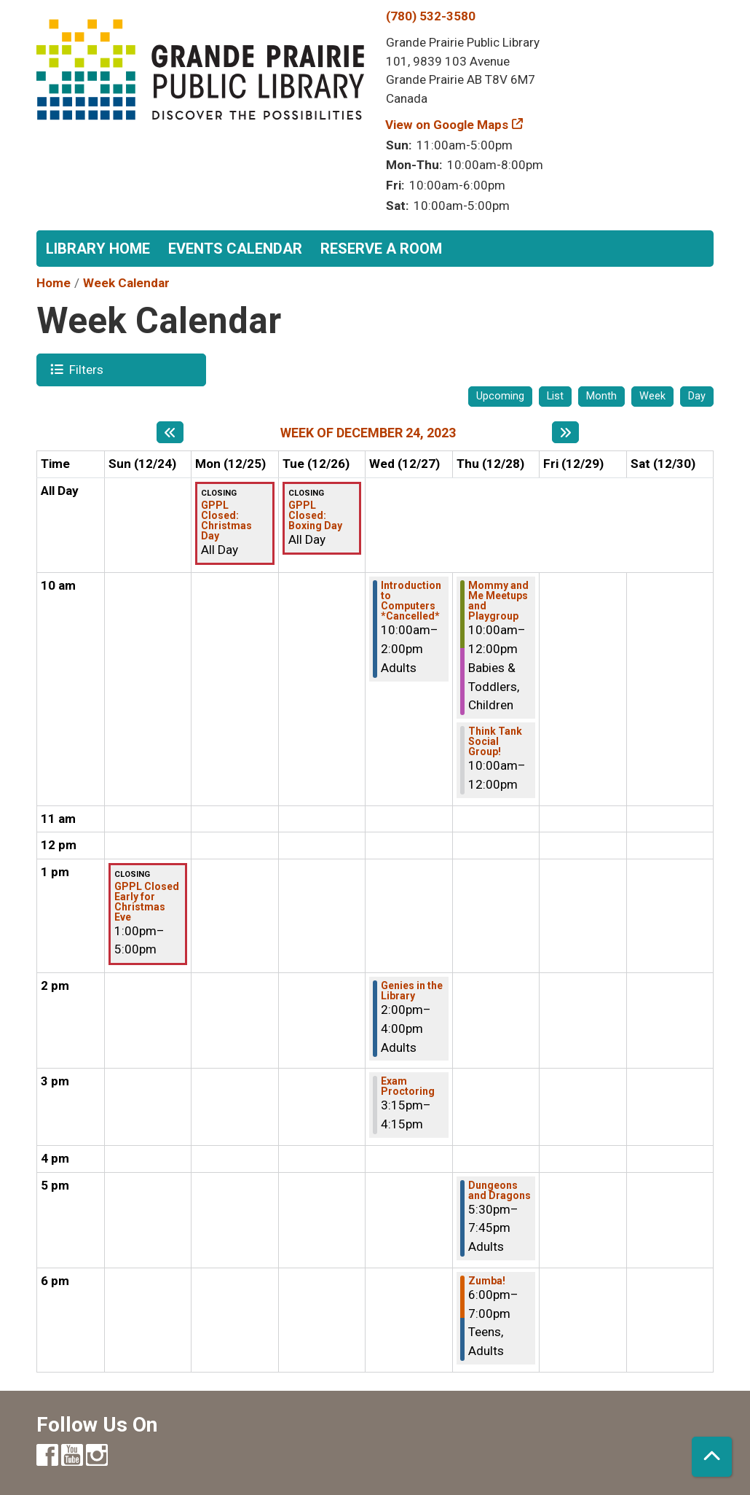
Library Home (98, 248)
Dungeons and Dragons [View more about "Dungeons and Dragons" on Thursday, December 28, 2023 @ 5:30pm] (499, 1190)
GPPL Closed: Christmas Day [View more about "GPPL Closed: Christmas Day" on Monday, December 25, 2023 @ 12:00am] (226, 520)
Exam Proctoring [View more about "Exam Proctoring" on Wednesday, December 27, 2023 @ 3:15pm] (408, 1086)
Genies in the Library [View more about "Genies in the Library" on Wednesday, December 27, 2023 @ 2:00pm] (412, 990)
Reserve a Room (381, 248)
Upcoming (500, 396)
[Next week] (565, 432)
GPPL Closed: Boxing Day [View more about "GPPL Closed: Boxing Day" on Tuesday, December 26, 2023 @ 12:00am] (315, 515)
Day (697, 396)
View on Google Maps (447, 124)
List (555, 396)
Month (601, 396)
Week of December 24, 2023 (368, 432)
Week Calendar (126, 283)
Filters (84, 369)
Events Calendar (235, 248)
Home (53, 283)
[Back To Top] (712, 1457)
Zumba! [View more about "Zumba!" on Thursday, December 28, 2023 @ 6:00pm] (486, 1281)
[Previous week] (170, 432)
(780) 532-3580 (430, 16)
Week (652, 396)
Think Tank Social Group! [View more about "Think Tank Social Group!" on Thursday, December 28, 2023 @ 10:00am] (495, 741)
